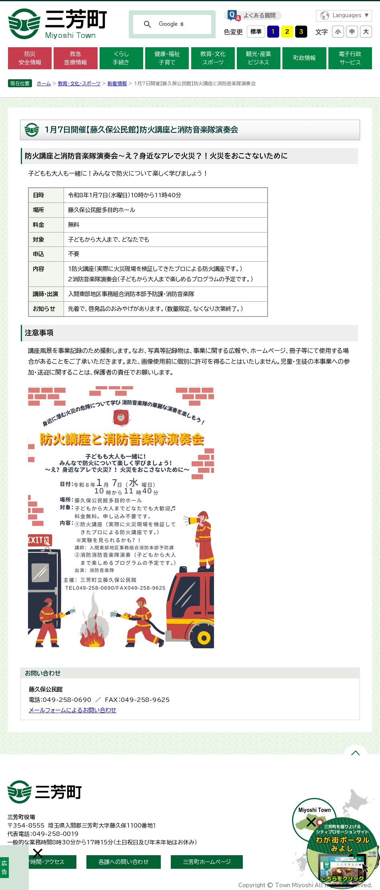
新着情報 (117, 83)
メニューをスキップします (190, 5)
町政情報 (304, 58)
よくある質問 (260, 15)
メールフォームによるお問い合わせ (72, 710)
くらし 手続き (121, 58)
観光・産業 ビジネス (258, 58)
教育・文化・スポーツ (79, 83)
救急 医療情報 (75, 58)
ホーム (44, 83)
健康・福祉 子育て (167, 58)
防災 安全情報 (30, 58)
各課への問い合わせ (123, 862)
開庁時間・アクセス (41, 862)
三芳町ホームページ (207, 862)
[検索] (171, 24)
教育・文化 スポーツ (213, 58)
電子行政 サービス (350, 58)
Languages (347, 15)
